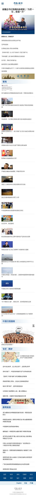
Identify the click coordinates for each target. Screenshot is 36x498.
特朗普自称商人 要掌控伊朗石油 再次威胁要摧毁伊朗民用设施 (17, 420)
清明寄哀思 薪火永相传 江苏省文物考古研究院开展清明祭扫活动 (17, 458)
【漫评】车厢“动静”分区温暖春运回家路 (15, 376)
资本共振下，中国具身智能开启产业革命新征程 (17, 371)
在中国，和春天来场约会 (8, 60)
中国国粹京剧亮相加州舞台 (11, 426)
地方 (18, 478)
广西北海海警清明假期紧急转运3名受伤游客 (16, 464)
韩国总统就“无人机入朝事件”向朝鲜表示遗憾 (14, 249)
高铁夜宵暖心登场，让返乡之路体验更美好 (16, 381)
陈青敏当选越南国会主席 (8, 158)
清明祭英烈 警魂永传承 (10, 469)
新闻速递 (7, 407)
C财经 (25, 474)
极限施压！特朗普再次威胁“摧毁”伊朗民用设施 (17, 431)
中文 (25, 483)
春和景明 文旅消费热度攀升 (9, 64)
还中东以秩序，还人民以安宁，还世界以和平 (16, 366)
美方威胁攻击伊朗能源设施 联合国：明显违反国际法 (17, 93)
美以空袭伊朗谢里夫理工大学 (10, 197)
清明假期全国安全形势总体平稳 (11, 40)
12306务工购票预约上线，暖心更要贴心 (15, 391)
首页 (4, 474)
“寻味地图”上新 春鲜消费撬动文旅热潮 (13, 56)
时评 (11, 474)
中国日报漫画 (9, 321)
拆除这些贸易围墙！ (7, 344)
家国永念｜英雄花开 (7, 36)
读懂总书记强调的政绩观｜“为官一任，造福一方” (18, 10)
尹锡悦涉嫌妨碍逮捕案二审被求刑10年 (13, 171)
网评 (10, 349)
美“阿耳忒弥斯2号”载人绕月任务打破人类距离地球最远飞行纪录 (17, 437)
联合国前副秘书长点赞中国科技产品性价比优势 (15, 236)
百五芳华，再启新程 (7, 223)
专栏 (5, 349)
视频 (4, 478)
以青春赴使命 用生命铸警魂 (9, 48)
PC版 (31, 483)
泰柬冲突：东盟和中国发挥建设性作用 (14, 396)
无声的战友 (4, 44)
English (19, 483)
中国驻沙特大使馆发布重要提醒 (11, 288)
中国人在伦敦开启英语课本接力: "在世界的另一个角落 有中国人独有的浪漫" (17, 444)
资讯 (18, 474)
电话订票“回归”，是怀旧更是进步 (13, 386)
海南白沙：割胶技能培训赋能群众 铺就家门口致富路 (17, 451)
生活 (31, 474)
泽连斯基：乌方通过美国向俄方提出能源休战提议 (16, 119)
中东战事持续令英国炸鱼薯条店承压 (12, 210)
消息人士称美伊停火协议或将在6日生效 (13, 184)
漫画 (24, 478)
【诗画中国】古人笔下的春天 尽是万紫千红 (14, 52)
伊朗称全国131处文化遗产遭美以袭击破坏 (14, 145)
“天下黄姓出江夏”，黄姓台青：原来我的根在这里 (16, 301)
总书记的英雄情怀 (6, 32)
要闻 (5, 82)
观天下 (31, 478)
